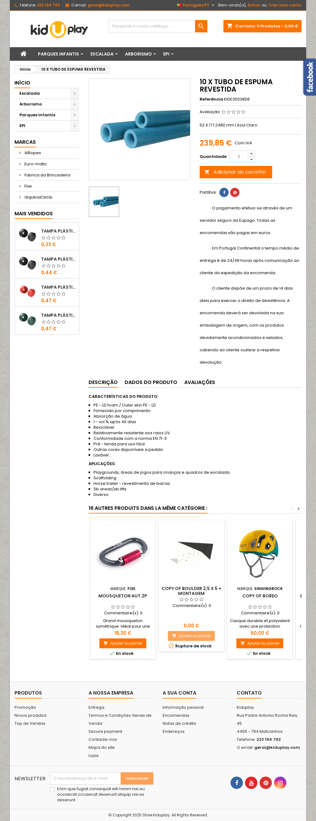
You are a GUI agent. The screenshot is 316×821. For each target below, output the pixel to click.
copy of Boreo (260, 596)
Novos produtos (31, 715)
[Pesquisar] (158, 26)
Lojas (94, 755)
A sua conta (179, 692)
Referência (211, 99)
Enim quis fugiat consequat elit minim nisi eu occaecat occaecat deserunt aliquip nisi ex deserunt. (101, 794)
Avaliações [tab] (199, 382)
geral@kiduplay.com (108, 5)
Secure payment (105, 731)
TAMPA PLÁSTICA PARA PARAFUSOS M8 (59, 231)
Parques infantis (58, 54)
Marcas (25, 142)
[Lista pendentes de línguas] (196, 5)
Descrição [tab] (103, 382)
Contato (249, 692)
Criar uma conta (284, 5)
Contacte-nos (103, 739)
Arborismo (138, 54)
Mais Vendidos (34, 213)
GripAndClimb (37, 197)
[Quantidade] (239, 157)
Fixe (27, 186)
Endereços (174, 731)
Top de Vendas (30, 723)
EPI (166, 54)
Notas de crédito (179, 723)
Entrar (254, 5)
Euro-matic (35, 164)
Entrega (96, 707)
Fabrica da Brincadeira (46, 175)
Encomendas (176, 715)
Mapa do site (102, 747)
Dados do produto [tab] (151, 382)
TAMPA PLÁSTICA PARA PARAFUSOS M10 (59, 259)
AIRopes (32, 153)
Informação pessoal (183, 707)
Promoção (25, 707)
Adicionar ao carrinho (235, 171)
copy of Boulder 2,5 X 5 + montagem (191, 590)
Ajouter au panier (122, 643)
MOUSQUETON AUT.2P (122, 596)
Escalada (102, 54)
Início (22, 82)
